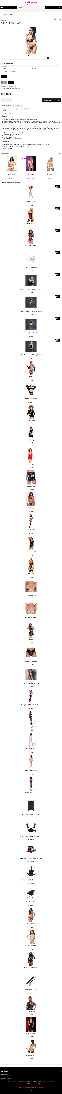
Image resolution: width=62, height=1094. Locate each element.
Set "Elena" (31, 639)
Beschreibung (6, 105)
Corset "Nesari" (31, 573)
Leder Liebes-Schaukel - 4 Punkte (30, 814)
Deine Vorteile (17, 105)
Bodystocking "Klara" (30, 245)
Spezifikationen (8, 63)
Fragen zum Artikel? (7, 148)
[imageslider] (28, 55)
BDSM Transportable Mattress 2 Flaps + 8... (31, 858)
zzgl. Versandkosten (9, 95)
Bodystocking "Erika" (30, 530)
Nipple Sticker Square (30, 617)
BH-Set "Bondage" (30, 1055)
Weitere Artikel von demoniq (9, 149)
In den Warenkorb (51, 100)
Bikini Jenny (31, 174)
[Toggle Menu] (1, 8)
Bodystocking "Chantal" (31, 792)
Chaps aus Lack (31, 486)
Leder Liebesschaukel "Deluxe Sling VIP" (30, 836)
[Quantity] (7, 100)
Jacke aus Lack (31, 420)
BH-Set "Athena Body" (30, 945)
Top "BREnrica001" (31, 1011)
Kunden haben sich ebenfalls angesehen (11, 182)
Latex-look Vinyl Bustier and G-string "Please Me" (30, 355)
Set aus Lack (31, 442)
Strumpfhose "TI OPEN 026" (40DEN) (30, 705)
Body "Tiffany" (31, 223)
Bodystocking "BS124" (31, 201)
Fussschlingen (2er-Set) (31, 989)
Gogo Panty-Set (50, 174)
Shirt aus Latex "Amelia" (31, 398)
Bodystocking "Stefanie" (31, 770)
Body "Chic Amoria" (31, 552)
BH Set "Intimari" (31, 508)
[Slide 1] (30, 55)
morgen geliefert (16, 88)
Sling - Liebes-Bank (31, 902)
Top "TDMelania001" (30, 1033)
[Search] (43, 7)
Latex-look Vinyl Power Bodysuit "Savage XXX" (31, 311)
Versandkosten (28, 1081)
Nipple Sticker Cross (31, 595)
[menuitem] (1, 7)
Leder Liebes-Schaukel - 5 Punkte (30, 880)
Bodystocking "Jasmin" (31, 727)
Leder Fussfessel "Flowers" (31, 267)
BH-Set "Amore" (31, 924)
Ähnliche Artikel (5, 153)
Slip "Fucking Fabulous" (31, 661)
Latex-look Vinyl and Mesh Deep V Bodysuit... (31, 333)
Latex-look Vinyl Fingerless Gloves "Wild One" (31, 289)
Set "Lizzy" (31, 376)
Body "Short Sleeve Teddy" (31, 967)
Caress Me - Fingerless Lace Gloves (31, 683)
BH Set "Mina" (11, 174)
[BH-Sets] (10, 14)
